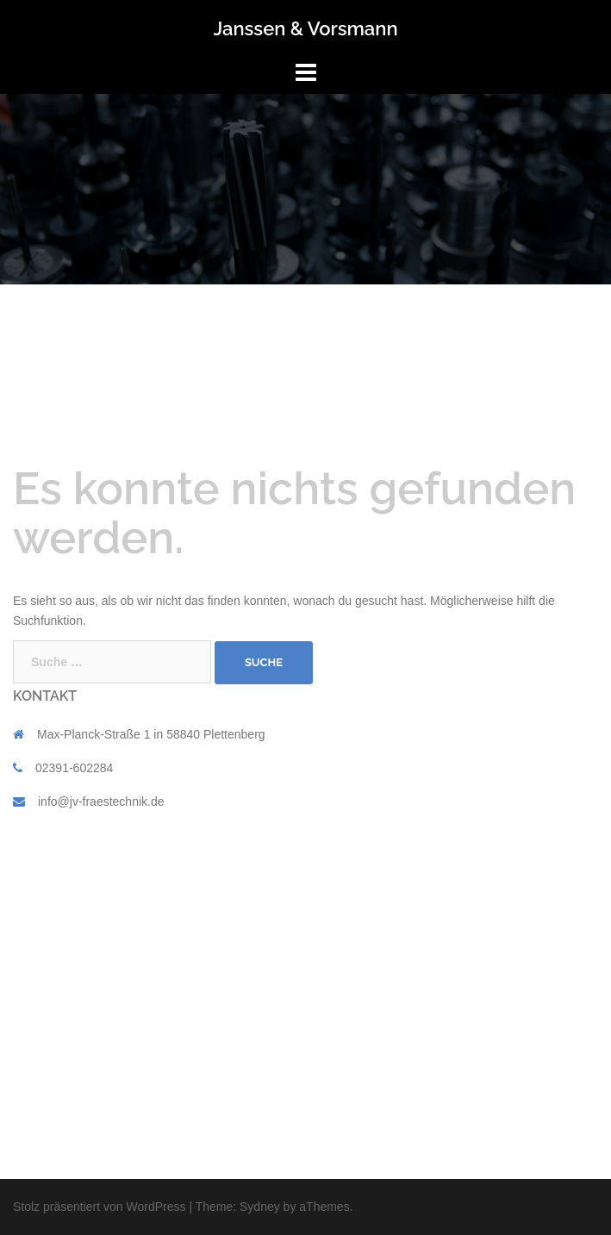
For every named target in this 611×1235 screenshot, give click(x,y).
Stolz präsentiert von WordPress (99, 1206)
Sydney (260, 1206)
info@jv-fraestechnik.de (101, 801)
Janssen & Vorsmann (305, 28)
